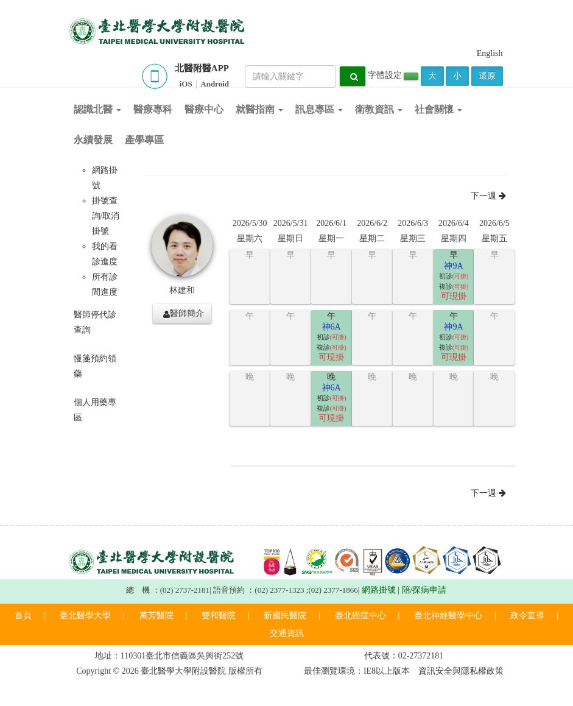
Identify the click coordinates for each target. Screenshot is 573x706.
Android (214, 83)
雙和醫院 (219, 615)
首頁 (23, 615)
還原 (487, 75)
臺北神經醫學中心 (448, 615)
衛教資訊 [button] (379, 109)
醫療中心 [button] (204, 109)
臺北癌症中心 (360, 615)
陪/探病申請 (424, 590)
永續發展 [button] (93, 140)
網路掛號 (379, 590)
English (490, 53)
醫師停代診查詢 (95, 322)
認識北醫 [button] (97, 109)
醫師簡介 (183, 314)
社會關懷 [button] (438, 109)
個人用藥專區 (95, 410)
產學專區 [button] (144, 140)
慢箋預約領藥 (95, 366)
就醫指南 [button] (259, 109)
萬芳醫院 (156, 615)
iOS (186, 83)
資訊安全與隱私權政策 (461, 671)
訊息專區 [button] (319, 109)
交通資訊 (287, 633)
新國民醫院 (285, 615)
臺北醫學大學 (85, 615)
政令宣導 (527, 615)
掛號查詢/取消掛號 (106, 216)
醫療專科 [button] (152, 109)
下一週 (488, 195)
